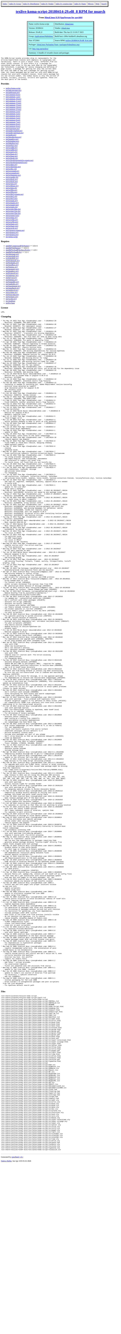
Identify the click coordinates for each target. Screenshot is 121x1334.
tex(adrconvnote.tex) (13, 95)
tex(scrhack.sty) (12, 184)
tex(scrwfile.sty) (12, 224)
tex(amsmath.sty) (12, 261)
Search (104, 4)
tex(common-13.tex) (13, 110)
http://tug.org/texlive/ (40, 49)
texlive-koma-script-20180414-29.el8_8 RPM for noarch (60, 11)
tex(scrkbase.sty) (12, 190)
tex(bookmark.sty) (13, 265)
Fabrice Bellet (6, 1331)
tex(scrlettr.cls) (11, 193)
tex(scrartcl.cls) (11, 157)
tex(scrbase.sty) (11, 159)
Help (97, 4)
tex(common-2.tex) (13, 116)
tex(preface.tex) (12, 150)
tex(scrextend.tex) (12, 178)
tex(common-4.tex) (13, 120)
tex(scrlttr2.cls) (11, 201)
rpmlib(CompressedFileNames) (18, 250)
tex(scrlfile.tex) (11, 197)
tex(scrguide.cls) (12, 182)
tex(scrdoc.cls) (11, 173)
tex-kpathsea (10, 306)
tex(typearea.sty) (12, 237)
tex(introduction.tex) (13, 142)
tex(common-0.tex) (13, 99)
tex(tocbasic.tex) (12, 231)
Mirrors (91, 4)
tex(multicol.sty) (12, 295)
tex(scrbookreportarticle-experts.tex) (19, 165)
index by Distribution (31, 4)
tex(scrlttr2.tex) (11, 203)
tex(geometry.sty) (12, 274)
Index (5, 4)
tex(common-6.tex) (13, 125)
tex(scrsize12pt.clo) (13, 218)
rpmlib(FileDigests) (13, 253)
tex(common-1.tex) (13, 101)
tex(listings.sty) (11, 284)
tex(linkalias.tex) (12, 148)
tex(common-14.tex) (13, 112)
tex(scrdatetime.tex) (13, 171)
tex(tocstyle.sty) (12, 233)
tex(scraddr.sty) (11, 152)
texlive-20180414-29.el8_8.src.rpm (79, 40)
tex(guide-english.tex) (14, 135)
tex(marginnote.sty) (13, 291)
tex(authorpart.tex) (13, 97)
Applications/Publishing (43, 36)
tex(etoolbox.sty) (12, 269)
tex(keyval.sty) (11, 282)
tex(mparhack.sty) (12, 293)
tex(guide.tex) (11, 140)
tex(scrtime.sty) (11, 222)
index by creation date (64, 4)
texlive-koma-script (13, 93)
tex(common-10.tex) (13, 103)
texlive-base (10, 308)
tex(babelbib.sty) (12, 263)
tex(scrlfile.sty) (11, 195)
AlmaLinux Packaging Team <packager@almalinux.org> (58, 45)
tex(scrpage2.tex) (12, 210)
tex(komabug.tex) (12, 146)
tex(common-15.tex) (13, 114)
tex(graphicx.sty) (12, 276)
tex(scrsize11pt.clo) (13, 216)
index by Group (15, 4)
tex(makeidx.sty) (12, 289)
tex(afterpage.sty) (12, 259)
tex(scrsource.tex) (12, 220)
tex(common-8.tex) (13, 129)
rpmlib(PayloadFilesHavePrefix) (18, 255)
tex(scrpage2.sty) (12, 207)
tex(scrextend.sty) (12, 176)
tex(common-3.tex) (13, 118)
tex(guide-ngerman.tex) (14, 137)
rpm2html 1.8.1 (17, 1327)
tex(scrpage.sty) (12, 205)
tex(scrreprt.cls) (12, 212)
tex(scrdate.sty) (11, 169)
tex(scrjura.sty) (11, 188)
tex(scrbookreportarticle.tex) (16, 167)
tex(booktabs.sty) (12, 267)
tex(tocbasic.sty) (12, 229)
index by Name (80, 4)
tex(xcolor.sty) (11, 303)
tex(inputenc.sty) (12, 280)
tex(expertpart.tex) (13, 133)
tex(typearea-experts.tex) (15, 235)
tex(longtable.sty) (12, 286)
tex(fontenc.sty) (12, 272)
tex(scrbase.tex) (12, 161)
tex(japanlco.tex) (12, 144)
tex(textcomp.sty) (12, 299)
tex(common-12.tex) (13, 108)
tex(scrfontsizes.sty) (13, 180)
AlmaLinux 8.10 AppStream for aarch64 (63, 17)
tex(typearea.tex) (12, 239)
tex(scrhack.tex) (12, 186)
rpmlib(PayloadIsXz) (14, 257)
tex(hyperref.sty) (12, 278)
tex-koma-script (12, 241)
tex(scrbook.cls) (12, 163)
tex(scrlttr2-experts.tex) (14, 199)
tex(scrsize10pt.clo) (13, 214)
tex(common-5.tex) (13, 123)
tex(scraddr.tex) (11, 154)
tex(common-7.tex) (13, 127)
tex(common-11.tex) (13, 106)
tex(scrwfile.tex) (12, 226)
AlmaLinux (69, 24)
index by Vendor (47, 4)
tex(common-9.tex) (13, 131)
